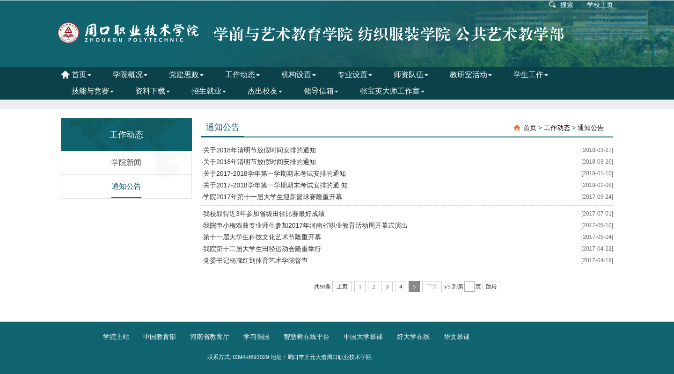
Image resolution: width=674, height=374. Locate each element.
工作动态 (242, 75)
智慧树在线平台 (307, 336)
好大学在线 (413, 336)
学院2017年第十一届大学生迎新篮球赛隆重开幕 (272, 197)
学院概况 (130, 75)
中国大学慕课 (363, 336)
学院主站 (116, 336)
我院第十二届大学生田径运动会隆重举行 (262, 248)
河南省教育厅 (209, 336)
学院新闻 (126, 162)
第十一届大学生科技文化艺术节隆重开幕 (262, 237)
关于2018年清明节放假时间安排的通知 (259, 150)
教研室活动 (471, 75)
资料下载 (152, 91)
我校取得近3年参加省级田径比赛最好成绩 (264, 213)
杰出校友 (265, 91)
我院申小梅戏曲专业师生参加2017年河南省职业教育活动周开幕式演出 (305, 225)
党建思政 (186, 75)
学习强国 (256, 336)
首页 (81, 75)
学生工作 (530, 75)
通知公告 (126, 186)
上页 (342, 286)
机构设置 (298, 75)
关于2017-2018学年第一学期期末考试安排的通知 (274, 173)
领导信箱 (321, 91)
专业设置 (354, 75)
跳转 (491, 286)
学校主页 (600, 4)
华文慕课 (457, 336)
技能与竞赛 (93, 91)
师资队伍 (411, 75)
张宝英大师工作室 (392, 91)
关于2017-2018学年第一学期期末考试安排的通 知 (275, 185)
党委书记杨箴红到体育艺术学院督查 (255, 260)
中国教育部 (159, 336)
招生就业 (208, 91)
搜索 (566, 4)
